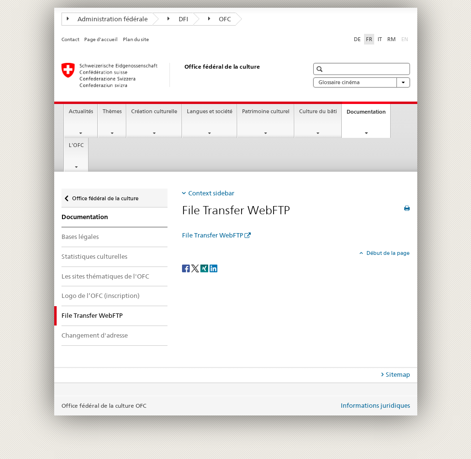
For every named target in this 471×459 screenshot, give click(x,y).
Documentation (368, 114)
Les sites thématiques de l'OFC (105, 276)
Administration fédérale (107, 19)
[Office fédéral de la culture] (175, 75)
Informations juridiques (375, 405)
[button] (321, 68)
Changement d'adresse (94, 335)
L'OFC (76, 145)
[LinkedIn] (213, 267)
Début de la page (387, 253)
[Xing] (205, 267)
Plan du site (136, 39)
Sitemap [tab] (398, 374)
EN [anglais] (405, 39)
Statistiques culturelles (94, 256)
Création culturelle (154, 111)
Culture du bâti (318, 111)
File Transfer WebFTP (212, 235)
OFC (219, 19)
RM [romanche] (391, 39)
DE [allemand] (357, 39)
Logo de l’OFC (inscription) (100, 295)
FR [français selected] (369, 39)
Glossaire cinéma (362, 82)
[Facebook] (186, 267)
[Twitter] (195, 267)
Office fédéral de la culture (105, 196)
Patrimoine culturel (265, 111)
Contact (70, 39)
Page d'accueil (101, 39)
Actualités (81, 111)
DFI (177, 19)
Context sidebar (211, 193)
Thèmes (112, 111)
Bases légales (80, 236)
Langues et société (209, 111)
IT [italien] (380, 39)
